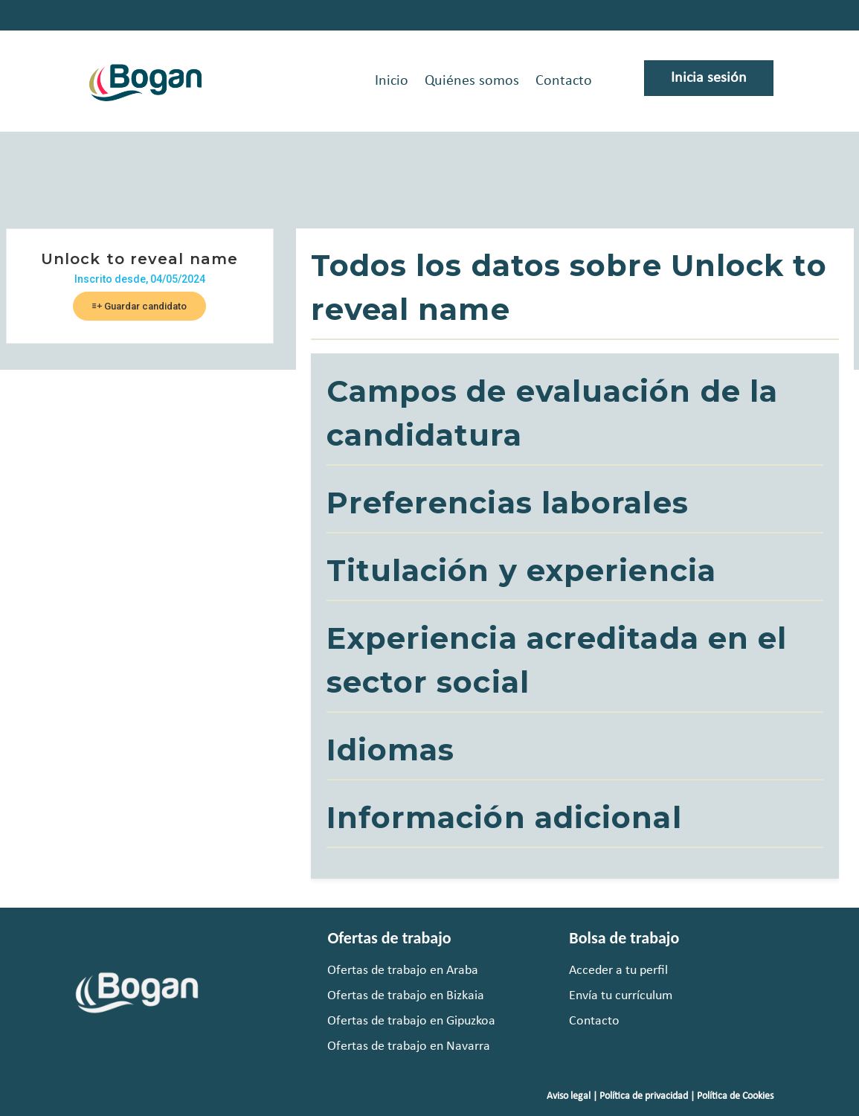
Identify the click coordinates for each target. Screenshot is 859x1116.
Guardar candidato (139, 306)
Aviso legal (569, 1096)
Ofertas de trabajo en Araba (402, 970)
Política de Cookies (735, 1096)
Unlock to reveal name (139, 259)
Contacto (563, 81)
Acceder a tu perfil (618, 970)
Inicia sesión (709, 78)
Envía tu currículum (620, 996)
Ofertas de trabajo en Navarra (408, 1046)
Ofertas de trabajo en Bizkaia (405, 996)
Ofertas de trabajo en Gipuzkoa (411, 1021)
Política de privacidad (643, 1096)
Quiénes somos (472, 81)
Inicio (391, 81)
